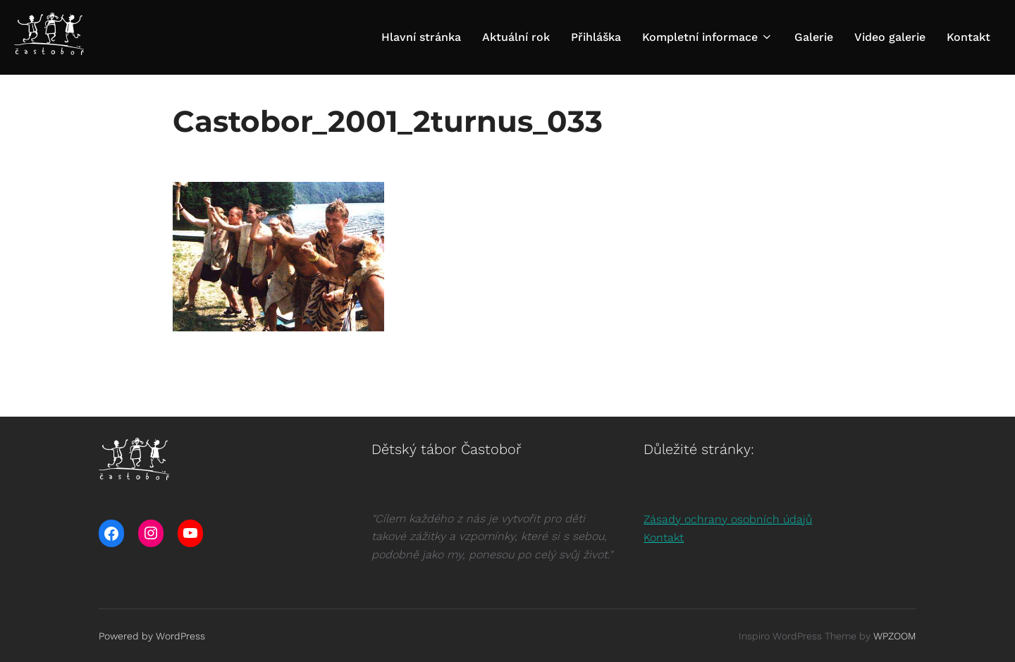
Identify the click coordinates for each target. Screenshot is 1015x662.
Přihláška (596, 37)
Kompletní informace (707, 37)
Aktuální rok (516, 37)
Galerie (813, 37)
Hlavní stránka (421, 37)
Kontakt (968, 37)
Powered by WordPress (152, 636)
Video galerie (889, 37)
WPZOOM (894, 636)
